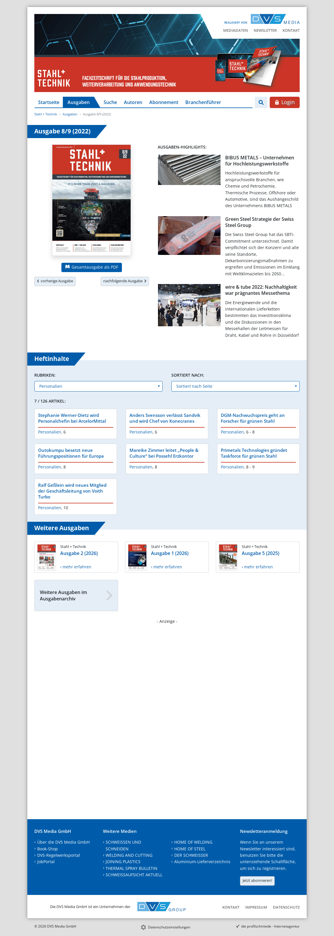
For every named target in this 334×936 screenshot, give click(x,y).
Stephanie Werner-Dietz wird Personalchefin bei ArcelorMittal (72, 418)
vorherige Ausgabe (55, 280)
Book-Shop (47, 849)
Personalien (49, 432)
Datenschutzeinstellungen (169, 927)
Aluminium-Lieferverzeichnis (202, 861)
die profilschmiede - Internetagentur (270, 926)
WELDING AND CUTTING (129, 855)
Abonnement (163, 102)
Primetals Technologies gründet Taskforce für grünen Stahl (254, 453)
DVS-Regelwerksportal (58, 855)
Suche (110, 102)
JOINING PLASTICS (123, 861)
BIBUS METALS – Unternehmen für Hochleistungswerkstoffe (259, 160)
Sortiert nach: (187, 375)
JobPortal (46, 861)
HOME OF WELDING (193, 842)
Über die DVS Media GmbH (63, 842)
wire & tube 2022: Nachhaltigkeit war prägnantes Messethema (261, 290)
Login (285, 101)
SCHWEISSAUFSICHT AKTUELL (134, 874)
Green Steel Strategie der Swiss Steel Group (259, 222)
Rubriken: (45, 375)
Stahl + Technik (45, 114)
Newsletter (265, 30)
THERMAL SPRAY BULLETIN (131, 868)
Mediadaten (235, 30)
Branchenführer (203, 102)
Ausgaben (78, 102)
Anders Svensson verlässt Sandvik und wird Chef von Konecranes (164, 418)
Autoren (133, 102)
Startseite (48, 102)
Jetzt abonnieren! (257, 880)
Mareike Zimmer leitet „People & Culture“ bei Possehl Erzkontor (163, 453)
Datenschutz (286, 907)
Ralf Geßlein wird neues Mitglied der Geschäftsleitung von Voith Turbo (72, 491)
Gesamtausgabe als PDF (91, 267)
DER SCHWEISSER (191, 855)
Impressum (256, 907)
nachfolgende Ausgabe (124, 280)
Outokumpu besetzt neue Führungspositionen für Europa (71, 453)
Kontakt (291, 30)
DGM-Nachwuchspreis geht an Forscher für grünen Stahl (253, 418)
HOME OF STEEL (189, 849)
